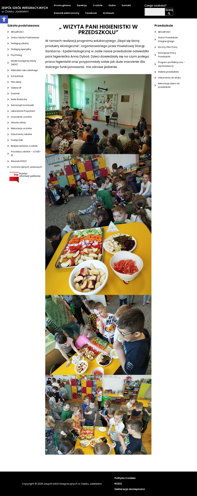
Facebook (91, 13)
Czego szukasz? (155, 5)
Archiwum (108, 13)
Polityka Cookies (125, 478)
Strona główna (62, 5)
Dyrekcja (82, 5)
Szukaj (169, 11)
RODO (118, 483)
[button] (4, 19)
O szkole (98, 5)
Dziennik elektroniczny (66, 13)
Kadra (112, 5)
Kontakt (126, 5)
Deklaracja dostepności (130, 489)
